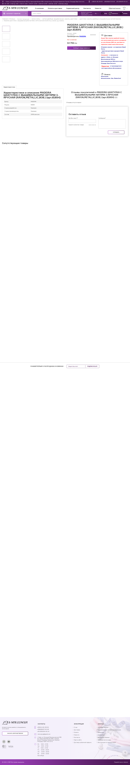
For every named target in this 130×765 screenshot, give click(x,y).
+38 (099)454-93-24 (121, 1)
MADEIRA (82, 36)
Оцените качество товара (76, 124)
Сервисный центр (72, 8)
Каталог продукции (23, 19)
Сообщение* (102, 118)
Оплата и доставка (55, 8)
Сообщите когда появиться (81, 48)
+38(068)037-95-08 (109, 1)
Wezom (126, 762)
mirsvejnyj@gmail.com (44, 734)
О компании (39, 8)
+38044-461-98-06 (97, 1)
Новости (98, 8)
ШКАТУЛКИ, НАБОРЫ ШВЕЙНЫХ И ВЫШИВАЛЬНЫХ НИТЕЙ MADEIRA (100, 19)
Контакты (87, 8)
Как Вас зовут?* (73, 118)
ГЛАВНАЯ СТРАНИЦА (8, 19)
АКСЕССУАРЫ (35, 19)
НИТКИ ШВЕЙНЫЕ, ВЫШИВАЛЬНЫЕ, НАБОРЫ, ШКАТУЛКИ (59, 19)
